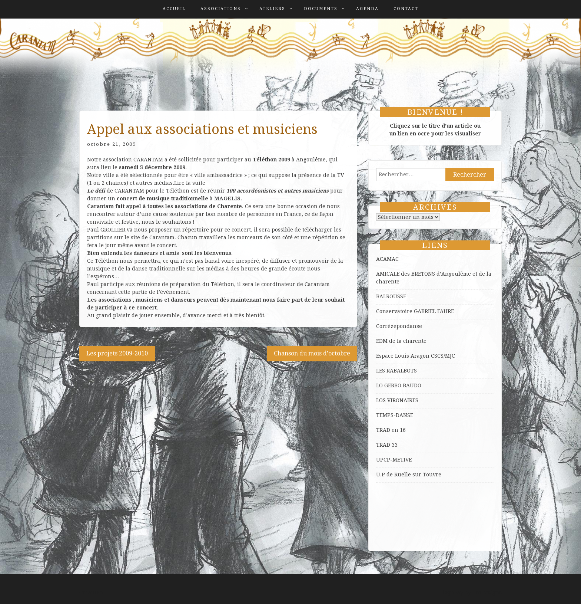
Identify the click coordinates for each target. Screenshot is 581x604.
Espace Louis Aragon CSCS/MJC (415, 356)
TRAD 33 (387, 445)
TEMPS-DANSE (394, 415)
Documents (321, 8)
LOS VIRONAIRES (397, 400)
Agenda (367, 8)
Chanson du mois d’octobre (312, 353)
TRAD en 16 (391, 430)
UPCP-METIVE (394, 460)
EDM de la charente (401, 341)
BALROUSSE (391, 296)
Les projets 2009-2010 (117, 353)
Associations (220, 8)
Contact (406, 8)
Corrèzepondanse (399, 326)
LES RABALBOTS (396, 371)
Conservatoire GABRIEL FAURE (415, 311)
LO (380, 385)
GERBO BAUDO (402, 385)
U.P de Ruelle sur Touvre (408, 474)
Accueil (174, 8)
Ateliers (272, 8)
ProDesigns (487, 592)
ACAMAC (387, 259)
